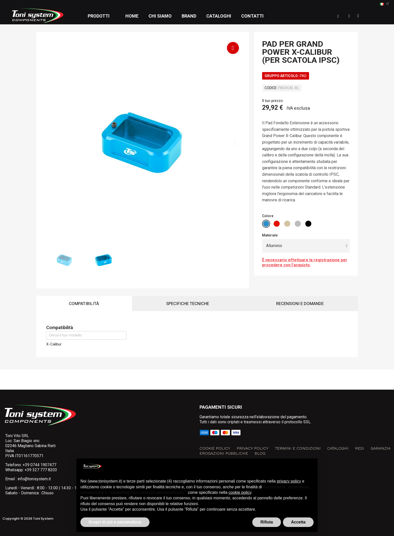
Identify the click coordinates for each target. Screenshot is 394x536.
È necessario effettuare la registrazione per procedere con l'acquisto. (304, 262)
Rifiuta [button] (266, 522)
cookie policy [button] (240, 492)
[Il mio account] (349, 16)
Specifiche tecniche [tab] (187, 303)
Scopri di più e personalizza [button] (114, 522)
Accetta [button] (298, 522)
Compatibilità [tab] (84, 303)
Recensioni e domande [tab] (300, 303)
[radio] (266, 224)
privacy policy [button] (289, 481)
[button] (338, 16)
